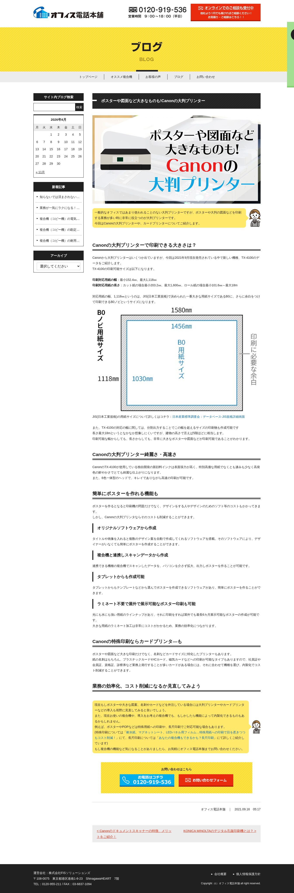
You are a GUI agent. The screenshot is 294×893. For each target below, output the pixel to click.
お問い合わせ (206, 77)
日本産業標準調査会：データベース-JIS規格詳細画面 (208, 416)
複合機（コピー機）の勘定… (60, 229)
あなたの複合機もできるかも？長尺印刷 (186, 737)
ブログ (178, 77)
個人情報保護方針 (248, 874)
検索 (79, 107)
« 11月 (40, 172)
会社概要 (220, 874)
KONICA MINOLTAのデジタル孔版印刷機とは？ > (219, 831)
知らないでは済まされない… (60, 197)
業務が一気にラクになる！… (60, 208)
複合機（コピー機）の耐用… (60, 240)
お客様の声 (153, 77)
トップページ (88, 77)
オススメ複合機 (121, 77)
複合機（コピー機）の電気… (60, 218)
